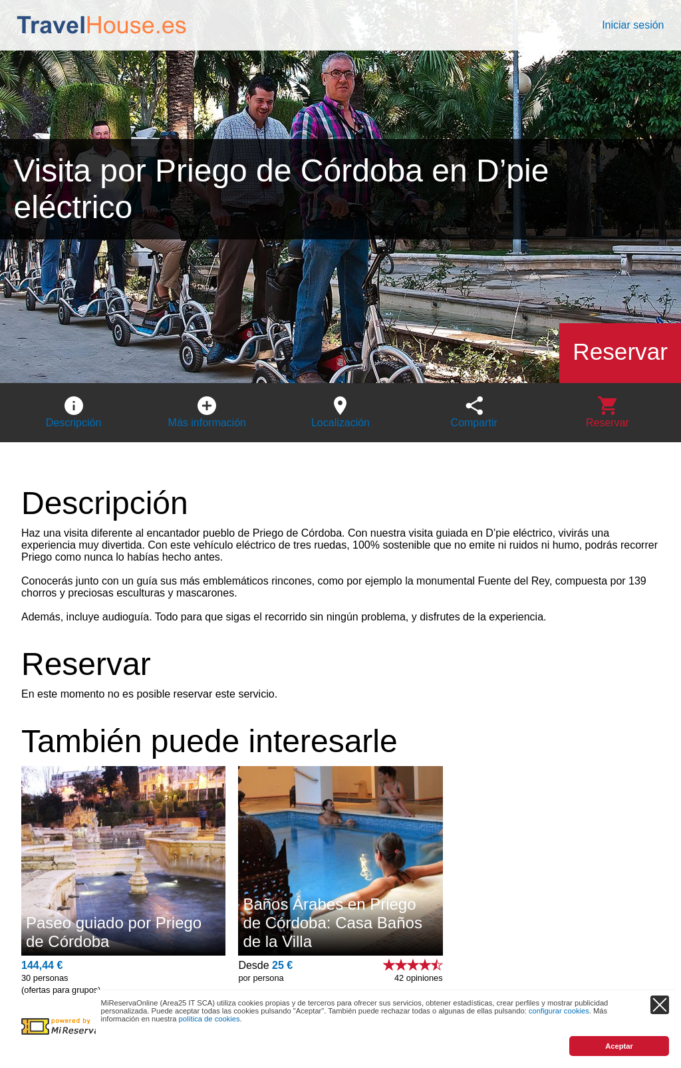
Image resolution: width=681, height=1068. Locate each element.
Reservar (620, 351)
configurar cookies (559, 1011)
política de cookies (209, 1019)
